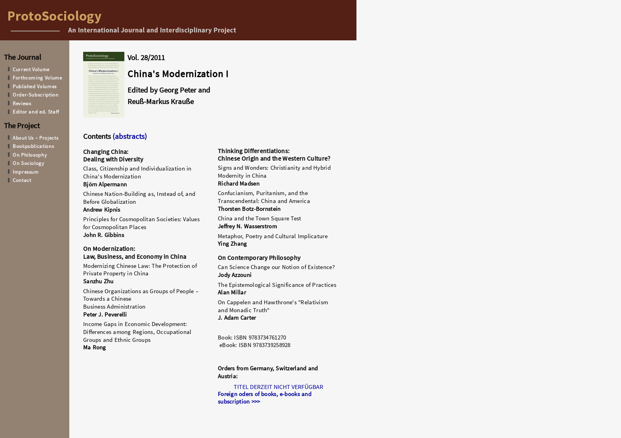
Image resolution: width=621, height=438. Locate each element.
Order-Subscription (36, 94)
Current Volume (31, 69)
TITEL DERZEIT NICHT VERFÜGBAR (278, 387)
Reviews (22, 103)
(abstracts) (129, 136)
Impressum (26, 172)
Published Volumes (35, 86)
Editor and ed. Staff (36, 111)
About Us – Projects (35, 138)
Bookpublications (33, 146)
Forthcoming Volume (37, 77)
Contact (22, 180)
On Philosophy (30, 155)
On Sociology (28, 163)
